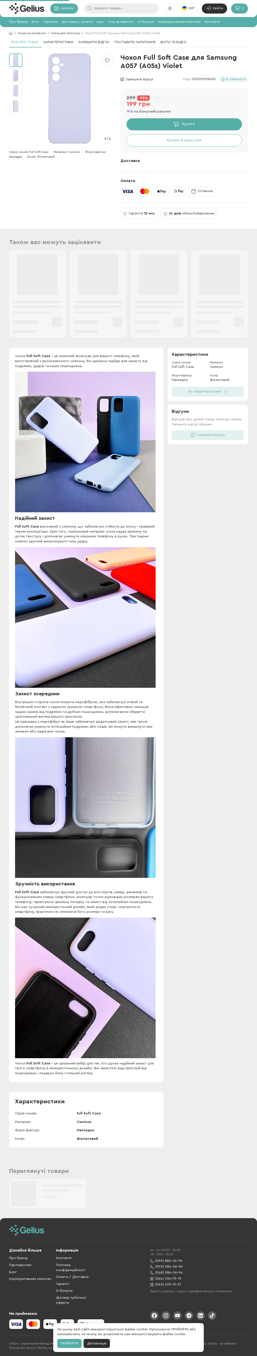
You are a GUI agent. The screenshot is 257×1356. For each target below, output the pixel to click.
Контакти (212, 22)
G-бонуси (146, 22)
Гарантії (62, 1284)
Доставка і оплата (77, 22)
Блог (35, 22)
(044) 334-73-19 (165, 1279)
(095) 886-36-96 (166, 1261)
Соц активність (121, 22)
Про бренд (18, 22)
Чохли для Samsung (65, 33)
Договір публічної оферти (71, 1300)
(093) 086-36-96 (166, 1267)
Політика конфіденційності (70, 1267)
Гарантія (50, 22)
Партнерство (20, 1265)
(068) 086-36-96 (166, 1273)
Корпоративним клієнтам (179, 22)
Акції (100, 22)
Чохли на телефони (32, 33)
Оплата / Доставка (72, 1277)
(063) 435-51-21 (165, 1284)
